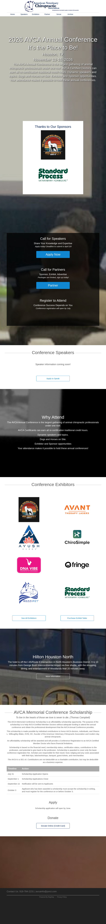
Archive (70, 14)
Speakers (24, 14)
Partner (47, 14)
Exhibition (35, 14)
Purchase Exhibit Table (77, 618)
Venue (58, 14)
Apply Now (53, 254)
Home (12, 14)
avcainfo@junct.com (46, 891)
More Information (53, 676)
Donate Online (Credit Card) (53, 826)
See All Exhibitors (28, 618)
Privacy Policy (62, 897)
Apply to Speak (53, 378)
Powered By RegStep (47, 897)
